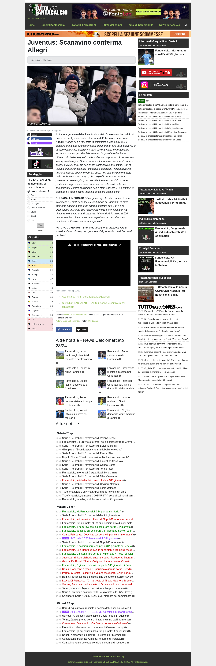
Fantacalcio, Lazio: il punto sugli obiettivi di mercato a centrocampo (78, 355)
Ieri (147, 101)
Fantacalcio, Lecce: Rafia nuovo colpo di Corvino (76, 384)
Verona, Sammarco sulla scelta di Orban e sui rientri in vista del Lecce (101, 584)
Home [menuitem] (31, 25)
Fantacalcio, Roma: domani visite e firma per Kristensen (79, 401)
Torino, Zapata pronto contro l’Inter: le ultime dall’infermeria (95, 619)
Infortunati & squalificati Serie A (158, 41)
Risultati (40, 230)
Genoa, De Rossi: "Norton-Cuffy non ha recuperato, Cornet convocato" (102, 561)
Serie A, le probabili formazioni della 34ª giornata (89, 515)
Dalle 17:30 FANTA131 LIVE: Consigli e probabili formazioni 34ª (102, 612)
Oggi (141, 101)
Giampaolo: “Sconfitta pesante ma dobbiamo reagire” (92, 449)
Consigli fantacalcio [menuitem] (53, 25)
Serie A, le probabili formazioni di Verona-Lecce (89, 438)
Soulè (33, 212)
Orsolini (34, 195)
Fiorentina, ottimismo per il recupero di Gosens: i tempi (93, 627)
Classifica (34, 237)
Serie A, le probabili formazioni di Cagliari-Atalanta (90, 484)
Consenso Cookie (100, 656)
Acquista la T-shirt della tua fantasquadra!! (86, 296)
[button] (40, 225)
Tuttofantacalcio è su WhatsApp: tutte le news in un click (94, 491)
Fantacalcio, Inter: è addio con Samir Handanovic (118, 401)
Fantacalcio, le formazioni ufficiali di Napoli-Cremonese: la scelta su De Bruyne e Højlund (112, 519)
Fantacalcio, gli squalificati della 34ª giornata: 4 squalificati (95, 631)
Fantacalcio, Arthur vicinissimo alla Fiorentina (118, 355)
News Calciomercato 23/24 (76, 315)
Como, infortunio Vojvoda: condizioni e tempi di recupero (94, 642)
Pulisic (34, 199)
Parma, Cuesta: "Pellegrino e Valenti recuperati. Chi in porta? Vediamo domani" (107, 573)
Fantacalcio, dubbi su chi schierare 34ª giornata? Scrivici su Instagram (102, 530)
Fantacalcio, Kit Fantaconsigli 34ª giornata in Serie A (91, 511)
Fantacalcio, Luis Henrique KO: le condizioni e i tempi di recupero (99, 550)
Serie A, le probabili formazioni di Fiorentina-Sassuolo (92, 461)
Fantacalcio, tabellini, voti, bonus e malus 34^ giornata (92, 499)
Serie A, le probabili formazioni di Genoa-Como (88, 465)
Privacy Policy (117, 656)
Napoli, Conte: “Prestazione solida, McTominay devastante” (95, 457)
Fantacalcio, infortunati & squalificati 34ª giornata (89, 472)
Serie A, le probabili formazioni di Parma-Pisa (87, 453)
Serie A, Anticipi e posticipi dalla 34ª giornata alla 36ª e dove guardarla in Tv (105, 592)
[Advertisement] (163, 164)
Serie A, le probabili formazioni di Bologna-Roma (89, 445)
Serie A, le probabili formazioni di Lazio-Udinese (89, 488)
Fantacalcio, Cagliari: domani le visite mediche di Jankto (121, 414)
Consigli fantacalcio (151, 248)
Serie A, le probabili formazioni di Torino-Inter (87, 468)
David (33, 216)
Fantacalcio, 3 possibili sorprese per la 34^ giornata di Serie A (97, 546)
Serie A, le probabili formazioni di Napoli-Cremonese (91, 542)
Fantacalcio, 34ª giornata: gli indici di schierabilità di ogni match (98, 523)
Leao (33, 220)
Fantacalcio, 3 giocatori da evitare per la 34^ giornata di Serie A (98, 565)
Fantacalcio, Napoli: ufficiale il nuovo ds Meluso (76, 414)
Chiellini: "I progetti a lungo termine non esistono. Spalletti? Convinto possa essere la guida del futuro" (162, 388)
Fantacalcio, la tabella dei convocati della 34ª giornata (92, 480)
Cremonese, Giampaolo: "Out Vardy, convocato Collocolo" (95, 623)
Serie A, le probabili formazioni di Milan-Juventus (89, 476)
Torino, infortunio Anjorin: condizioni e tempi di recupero (93, 588)
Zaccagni (35, 203)
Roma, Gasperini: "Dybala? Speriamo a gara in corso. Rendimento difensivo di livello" (110, 569)
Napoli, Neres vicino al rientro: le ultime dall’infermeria (92, 635)
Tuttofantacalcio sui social (155, 277)
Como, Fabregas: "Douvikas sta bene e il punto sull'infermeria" (97, 534)
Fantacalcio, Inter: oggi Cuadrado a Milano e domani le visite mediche (121, 384)
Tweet (82, 329)
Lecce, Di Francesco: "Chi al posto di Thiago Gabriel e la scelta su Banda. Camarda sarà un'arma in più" (121, 580)
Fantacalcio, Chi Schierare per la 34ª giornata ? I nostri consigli (97, 553)
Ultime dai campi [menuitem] (112, 25)
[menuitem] (185, 25)
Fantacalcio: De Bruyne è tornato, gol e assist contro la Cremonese (100, 442)
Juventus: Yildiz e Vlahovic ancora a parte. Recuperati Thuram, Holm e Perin (105, 557)
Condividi (64, 329)
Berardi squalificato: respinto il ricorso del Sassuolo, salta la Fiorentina (102, 608)
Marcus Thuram (38, 207)
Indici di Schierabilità (151, 219)
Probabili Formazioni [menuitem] (83, 25)
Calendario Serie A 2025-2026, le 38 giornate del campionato (97, 596)
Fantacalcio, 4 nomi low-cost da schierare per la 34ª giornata (96, 527)
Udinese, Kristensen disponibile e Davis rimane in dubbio (94, 615)
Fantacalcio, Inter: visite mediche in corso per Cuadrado (120, 372)
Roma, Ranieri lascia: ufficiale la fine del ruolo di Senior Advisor (98, 576)
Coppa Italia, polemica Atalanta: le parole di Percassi (92, 638)
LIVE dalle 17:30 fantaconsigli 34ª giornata (90, 538)
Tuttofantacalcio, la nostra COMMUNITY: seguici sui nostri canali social (102, 495)
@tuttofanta (93, 321)
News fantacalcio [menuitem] (169, 25)
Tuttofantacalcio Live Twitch (156, 189)
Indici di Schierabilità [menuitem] (140, 25)
